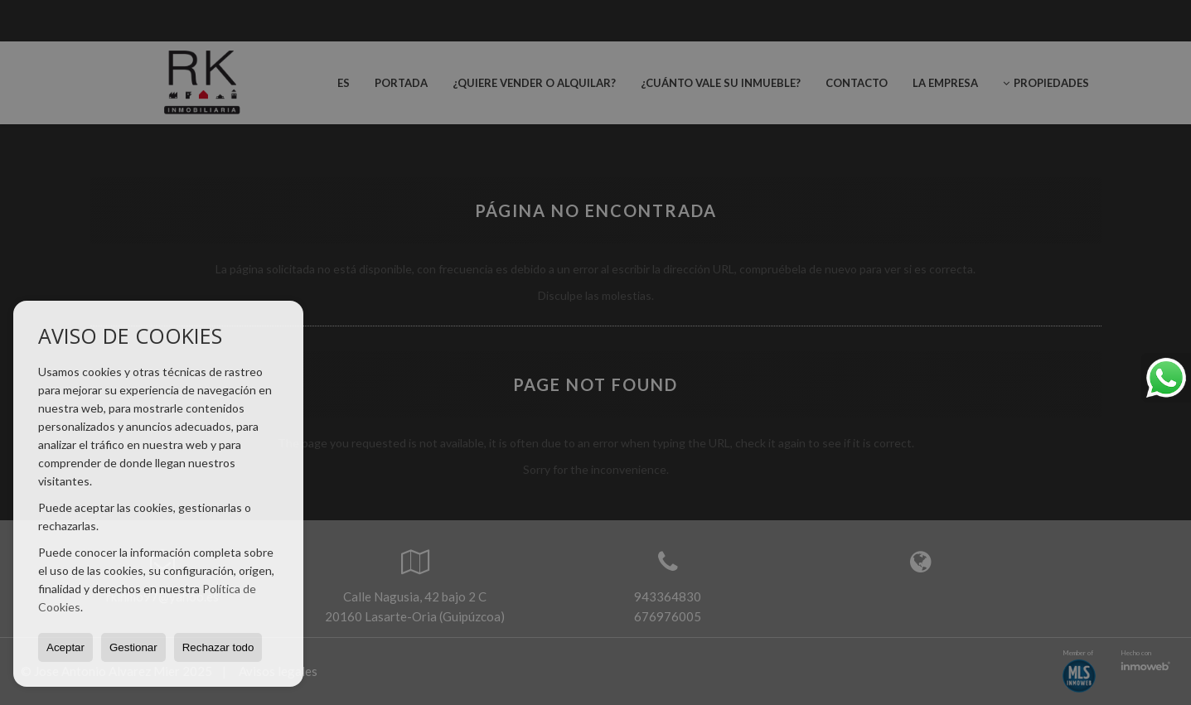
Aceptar (65, 647)
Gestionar (133, 647)
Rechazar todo (218, 647)
